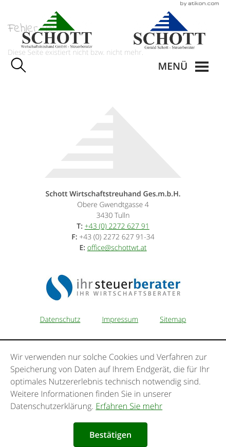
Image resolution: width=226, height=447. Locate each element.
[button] (183, 67)
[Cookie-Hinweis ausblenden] (110, 434)
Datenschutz (60, 319)
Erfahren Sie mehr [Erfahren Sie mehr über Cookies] (129, 406)
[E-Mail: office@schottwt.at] (117, 248)
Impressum (120, 319)
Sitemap (173, 319)
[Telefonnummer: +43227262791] (117, 226)
